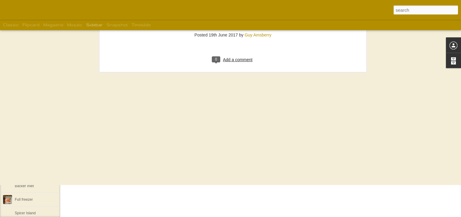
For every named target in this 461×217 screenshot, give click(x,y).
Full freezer (24, 199)
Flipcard (31, 25)
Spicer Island (25, 213)
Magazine (53, 25)
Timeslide (141, 25)
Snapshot (117, 25)
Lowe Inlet (23, 172)
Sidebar (94, 25)
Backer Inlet (24, 186)
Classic (11, 25)
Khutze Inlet (24, 159)
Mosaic (74, 25)
